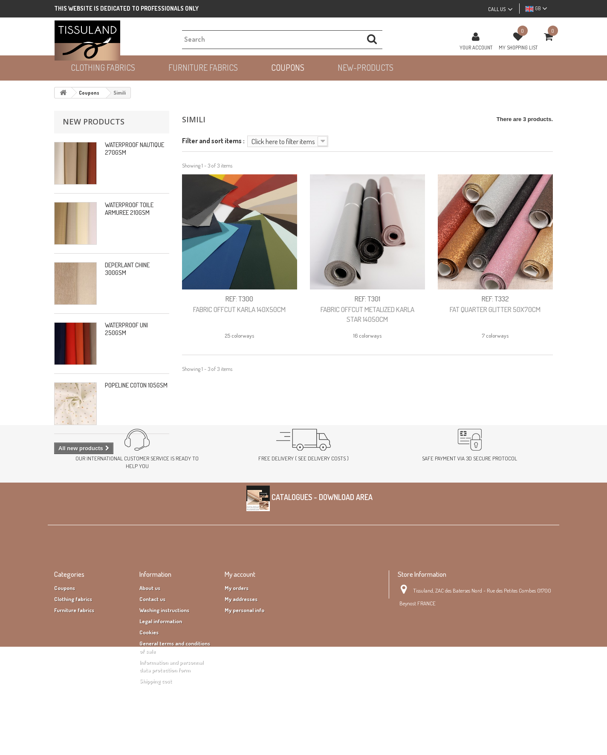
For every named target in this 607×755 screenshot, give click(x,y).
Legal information (160, 663)
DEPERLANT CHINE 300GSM (127, 269)
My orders (237, 629)
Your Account (476, 47)
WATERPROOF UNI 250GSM (126, 329)
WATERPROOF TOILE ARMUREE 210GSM (129, 209)
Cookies (149, 674)
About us (149, 629)
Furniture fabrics (74, 651)
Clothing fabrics (73, 640)
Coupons (64, 629)
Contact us (152, 640)
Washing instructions (164, 651)
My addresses (241, 640)
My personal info (244, 651)
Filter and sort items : (213, 140)
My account (240, 615)
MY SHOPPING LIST (518, 47)
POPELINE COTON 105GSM (136, 385)
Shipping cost (155, 722)
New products (93, 121)
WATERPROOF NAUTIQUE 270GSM (134, 148)
